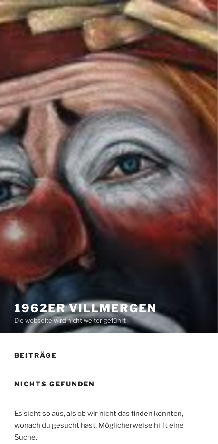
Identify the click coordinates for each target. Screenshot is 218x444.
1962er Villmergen (85, 308)
